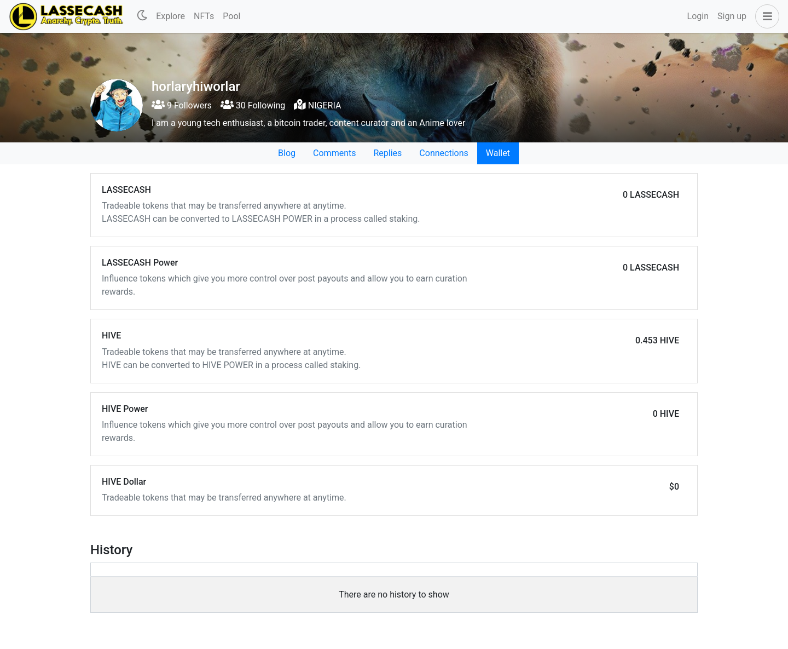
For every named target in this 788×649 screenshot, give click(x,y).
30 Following (253, 105)
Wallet (498, 153)
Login (698, 16)
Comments (334, 153)
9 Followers (182, 105)
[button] (765, 16)
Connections (443, 153)
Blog (287, 153)
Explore (170, 16)
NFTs (204, 16)
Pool (231, 16)
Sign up (731, 16)
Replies (387, 153)
